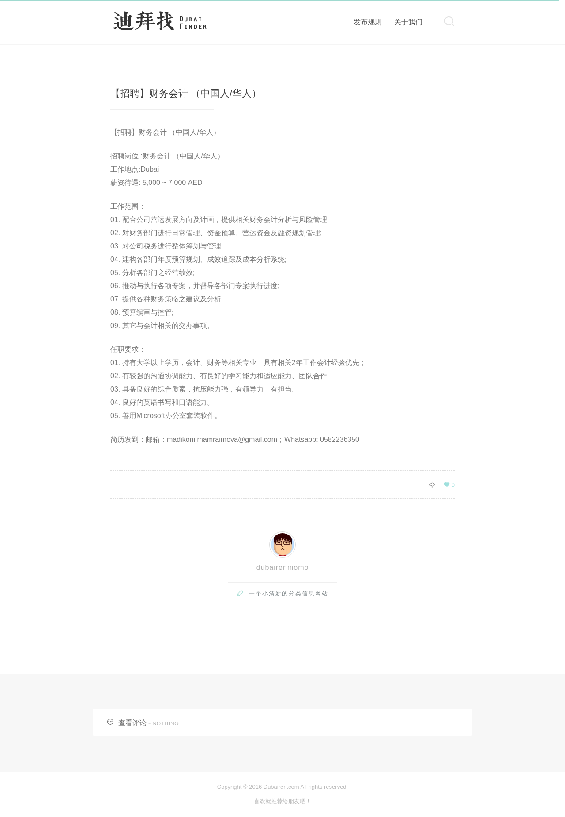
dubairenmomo (282, 567)
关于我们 (408, 22)
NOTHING (165, 723)
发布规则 (368, 22)
